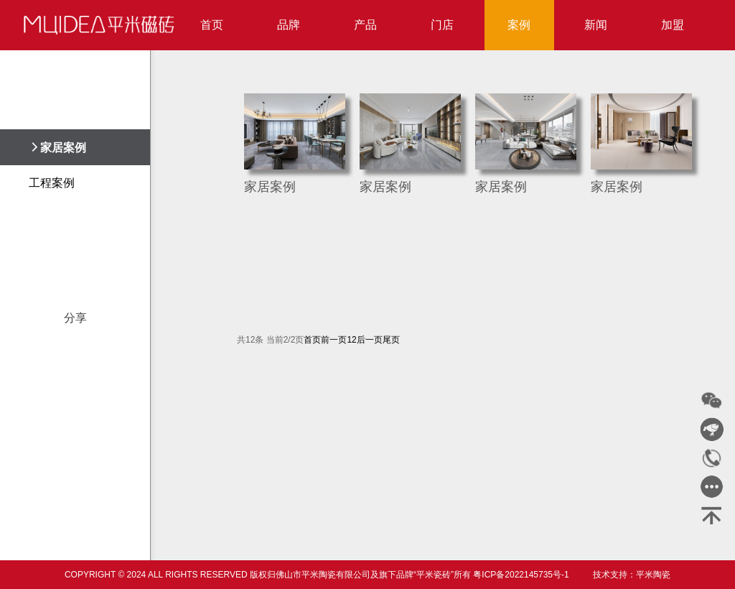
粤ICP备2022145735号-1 (520, 575)
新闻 (595, 25)
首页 (211, 25)
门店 (442, 25)
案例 (518, 25)
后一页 (370, 340)
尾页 (391, 340)
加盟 (672, 25)
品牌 (288, 25)
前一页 (334, 340)
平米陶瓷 (653, 575)
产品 (365, 25)
